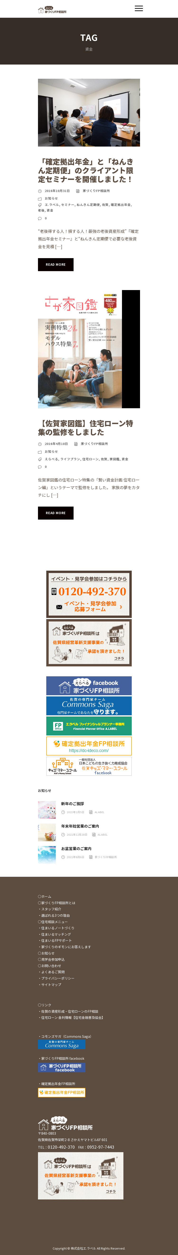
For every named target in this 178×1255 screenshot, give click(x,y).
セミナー (68, 204)
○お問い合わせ (49, 965)
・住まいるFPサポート (55, 940)
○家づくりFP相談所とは (56, 902)
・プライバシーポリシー (56, 978)
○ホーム (44, 896)
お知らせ (51, 198)
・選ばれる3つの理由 (54, 915)
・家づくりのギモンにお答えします (64, 946)
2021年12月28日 (77, 834)
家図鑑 (115, 459)
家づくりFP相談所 (96, 190)
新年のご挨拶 (72, 803)
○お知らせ (46, 953)
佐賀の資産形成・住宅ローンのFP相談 (69, 1011)
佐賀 (105, 204)
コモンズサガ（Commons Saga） (67, 1036)
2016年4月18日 (56, 443)
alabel (100, 812)
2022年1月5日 (75, 812)
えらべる (51, 459)
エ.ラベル (52, 204)
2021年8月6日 (75, 857)
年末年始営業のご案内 (80, 826)
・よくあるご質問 (51, 971)
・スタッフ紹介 (49, 909)
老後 (41, 210)
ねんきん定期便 (88, 204)
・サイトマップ (49, 984)
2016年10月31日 (57, 190)
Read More (56, 264)
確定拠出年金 (121, 204)
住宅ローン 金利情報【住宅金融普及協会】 (73, 1017)
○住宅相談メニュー (53, 921)
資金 (50, 210)
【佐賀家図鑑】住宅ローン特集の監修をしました (85, 427)
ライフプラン (70, 459)
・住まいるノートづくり (56, 927)
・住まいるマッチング (54, 934)
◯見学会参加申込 (51, 959)
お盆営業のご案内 (76, 848)
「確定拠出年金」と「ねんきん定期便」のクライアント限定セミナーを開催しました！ (86, 170)
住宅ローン (90, 459)
